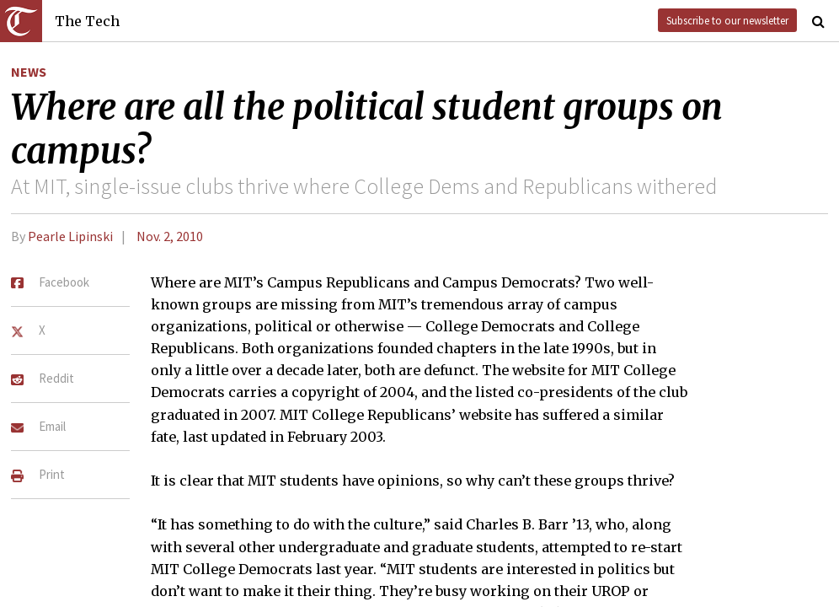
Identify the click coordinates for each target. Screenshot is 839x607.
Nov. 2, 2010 (169, 236)
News (28, 71)
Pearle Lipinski (70, 236)
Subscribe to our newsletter (727, 20)
